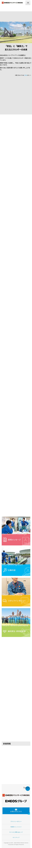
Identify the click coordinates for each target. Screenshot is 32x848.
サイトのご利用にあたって (16, 832)
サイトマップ (16, 837)
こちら (25, 75)
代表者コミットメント (16, 826)
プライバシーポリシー (16, 821)
